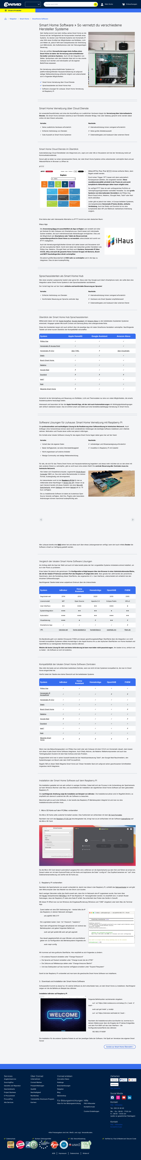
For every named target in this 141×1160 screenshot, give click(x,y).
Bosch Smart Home (47, 360)
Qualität (33, 1089)
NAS (59, 545)
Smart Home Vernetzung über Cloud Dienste (58, 82)
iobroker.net (63, 630)
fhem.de (127, 630)
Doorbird (43, 375)
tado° (42, 379)
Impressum (63, 1153)
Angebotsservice (10, 1079)
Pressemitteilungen (37, 1086)
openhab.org (111, 630)
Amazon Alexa (93, 321)
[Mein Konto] (107, 4)
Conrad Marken (36, 1082)
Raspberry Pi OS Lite (63, 819)
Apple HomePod (65, 321)
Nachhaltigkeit (36, 1092)
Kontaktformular (116, 1127)
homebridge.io (95, 630)
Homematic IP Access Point (50, 346)
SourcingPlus (8, 1082)
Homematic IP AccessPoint (45, 694)
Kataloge (60, 1082)
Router (44, 896)
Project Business (10, 1092)
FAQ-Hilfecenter (89, 1103)
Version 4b (67, 483)
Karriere (33, 1102)
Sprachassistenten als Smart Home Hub (56, 85)
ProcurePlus (8, 1099)
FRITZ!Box (62, 896)
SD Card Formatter (115, 815)
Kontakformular (89, 1107)
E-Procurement (9, 1096)
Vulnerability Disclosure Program (42, 1099)
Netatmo (43, 365)
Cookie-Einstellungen (91, 1111)
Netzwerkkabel (120, 887)
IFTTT (109, 171)
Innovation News (63, 1079)
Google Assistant (78, 321)
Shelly (42, 356)
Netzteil (73, 487)
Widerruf (86, 1153)
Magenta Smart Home (48, 389)
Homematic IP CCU (47, 351)
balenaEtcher (126, 819)
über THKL (75, 351)
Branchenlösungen (63, 1086)
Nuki (41, 384)
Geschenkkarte (9, 1089)
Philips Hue (44, 341)
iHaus (54, 229)
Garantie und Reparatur (12, 1086)
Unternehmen (35, 1079)
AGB (53, 1153)
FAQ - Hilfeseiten (116, 1105)
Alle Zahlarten (115, 1088)
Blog (58, 1092)
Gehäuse (59, 487)
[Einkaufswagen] (129, 4)
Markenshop (61, 1096)
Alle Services (8, 1102)
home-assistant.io (79, 630)
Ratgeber (60, 1089)
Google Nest (44, 370)
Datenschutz (74, 1153)
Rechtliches (35, 1096)
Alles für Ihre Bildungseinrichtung (69, 1103)
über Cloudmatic (124, 351)
